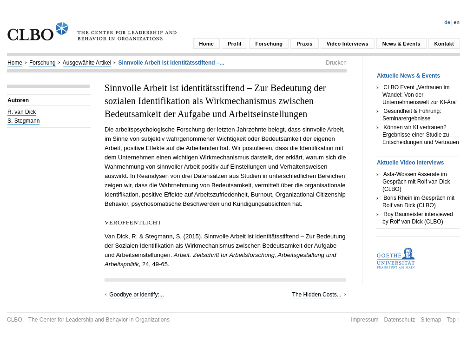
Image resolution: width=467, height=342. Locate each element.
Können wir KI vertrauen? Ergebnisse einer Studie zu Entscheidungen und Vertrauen (420, 134)
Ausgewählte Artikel (87, 62)
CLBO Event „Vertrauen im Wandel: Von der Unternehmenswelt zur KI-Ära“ (419, 94)
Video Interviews (347, 43)
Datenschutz (399, 319)
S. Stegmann (23, 121)
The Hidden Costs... (317, 294)
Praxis (304, 43)
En (457, 22)
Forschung (269, 43)
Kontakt (444, 43)
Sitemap (431, 319)
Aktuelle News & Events (408, 75)
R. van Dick (21, 112)
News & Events (401, 43)
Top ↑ (453, 319)
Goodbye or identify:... (136, 294)
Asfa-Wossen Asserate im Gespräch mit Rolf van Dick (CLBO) (416, 181)
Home (206, 43)
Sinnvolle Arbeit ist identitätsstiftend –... (171, 62)
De (447, 22)
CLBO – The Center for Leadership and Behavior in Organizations (88, 319)
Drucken (336, 62)
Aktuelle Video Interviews (410, 162)
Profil (234, 43)
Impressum (364, 319)
